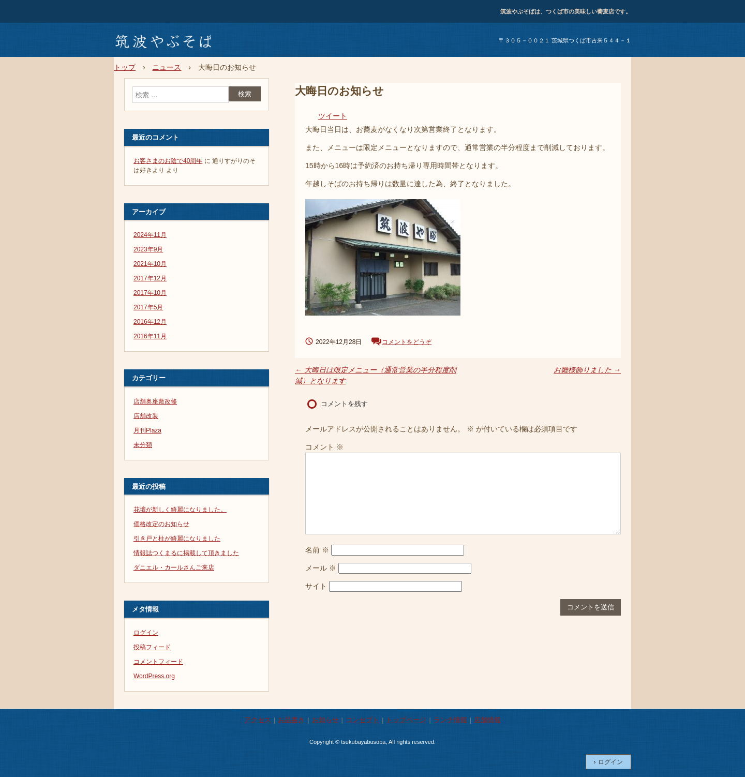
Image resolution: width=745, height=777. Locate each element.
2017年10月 (150, 292)
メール (320, 568)
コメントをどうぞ (406, 342)
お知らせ (325, 720)
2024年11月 (150, 234)
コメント (324, 447)
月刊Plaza (147, 430)
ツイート (332, 116)
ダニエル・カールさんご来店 (173, 567)
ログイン (145, 632)
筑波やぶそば (162, 42)
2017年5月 (148, 307)
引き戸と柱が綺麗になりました (176, 538)
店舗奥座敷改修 (155, 401)
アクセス (257, 720)
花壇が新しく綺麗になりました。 (180, 509)
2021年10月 (150, 263)
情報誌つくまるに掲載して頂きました (186, 553)
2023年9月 (148, 249)
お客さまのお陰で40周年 (167, 161)
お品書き (291, 720)
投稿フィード (152, 647)
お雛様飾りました (587, 370)
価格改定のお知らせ (161, 524)
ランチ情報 (450, 720)
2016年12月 (150, 321)
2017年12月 (150, 278)
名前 (317, 550)
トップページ (406, 720)
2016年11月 (150, 336)
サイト (316, 586)
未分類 (142, 445)
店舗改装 (145, 416)
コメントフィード (158, 661)
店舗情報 (487, 720)
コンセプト (362, 720)
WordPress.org (154, 676)
